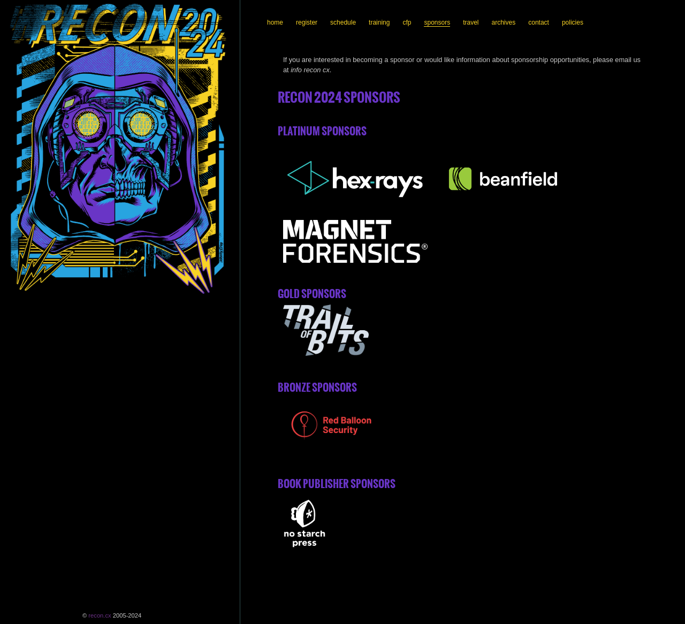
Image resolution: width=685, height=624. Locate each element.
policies (572, 22)
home (275, 22)
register (306, 22)
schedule (343, 22)
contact (538, 22)
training (379, 22)
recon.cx (99, 615)
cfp (406, 22)
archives (504, 22)
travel (470, 22)
